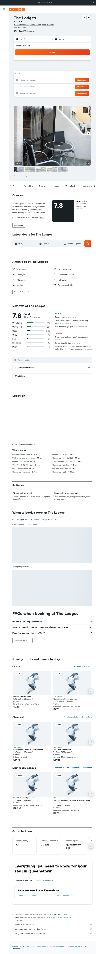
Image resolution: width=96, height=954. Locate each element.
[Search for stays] (4, 22)
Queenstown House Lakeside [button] (65, 657)
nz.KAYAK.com (17, 905)
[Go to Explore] (4, 39)
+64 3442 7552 (20, 27)
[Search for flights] (4, 16)
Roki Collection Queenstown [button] (24, 756)
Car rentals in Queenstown (63, 854)
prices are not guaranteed (62, 876)
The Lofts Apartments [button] (62, 708)
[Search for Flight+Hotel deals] (4, 32)
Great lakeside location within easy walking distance (71, 321)
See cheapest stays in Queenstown (78, 675)
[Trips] (4, 57)
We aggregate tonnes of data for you (53, 887)
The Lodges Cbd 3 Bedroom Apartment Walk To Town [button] (71, 760)
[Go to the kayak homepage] (17, 9)
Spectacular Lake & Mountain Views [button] (28, 708)
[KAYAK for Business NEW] (4, 50)
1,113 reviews (29, 31)
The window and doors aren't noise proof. (72, 338)
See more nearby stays (83, 625)
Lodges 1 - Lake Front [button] (22, 655)
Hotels (27, 905)
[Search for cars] (4, 27)
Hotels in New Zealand (56, 905)
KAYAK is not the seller (53, 883)
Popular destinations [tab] (44, 839)
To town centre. (65, 317)
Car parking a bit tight (67, 343)
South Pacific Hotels (39, 905)
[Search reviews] (54, 360)
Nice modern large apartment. (71, 326)
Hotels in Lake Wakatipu (76, 905)
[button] (93, 2)
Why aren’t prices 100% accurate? (53, 892)
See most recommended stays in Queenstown (73, 726)
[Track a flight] (4, 45)
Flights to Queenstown (27, 854)
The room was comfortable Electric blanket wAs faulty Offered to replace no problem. (73, 347)
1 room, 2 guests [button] (23, 45)
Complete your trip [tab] (24, 839)
